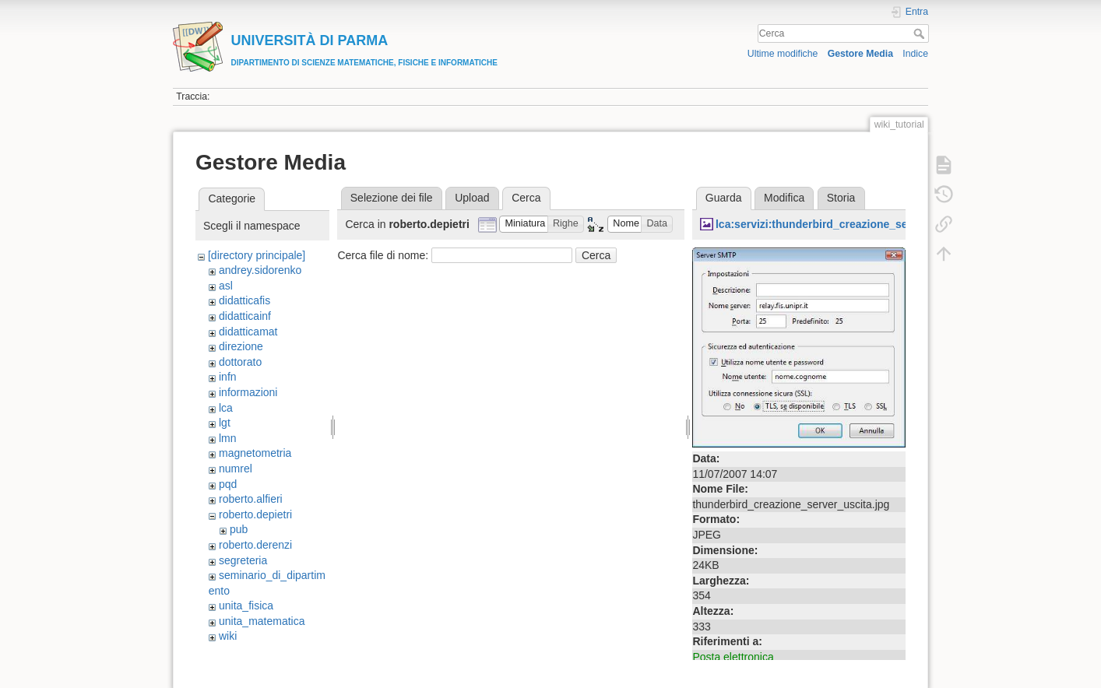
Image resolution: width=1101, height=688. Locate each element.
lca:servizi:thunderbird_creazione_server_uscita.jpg (850, 224)
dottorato (240, 362)
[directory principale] (256, 255)
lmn (228, 438)
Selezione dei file (391, 197)
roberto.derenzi (255, 545)
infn (228, 376)
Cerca (920, 33)
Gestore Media (860, 53)
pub (239, 529)
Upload (472, 197)
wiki (228, 636)
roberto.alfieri (251, 499)
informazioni (248, 392)
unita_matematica (262, 621)
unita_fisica (246, 605)
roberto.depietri (255, 514)
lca (226, 408)
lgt (224, 422)
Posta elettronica (732, 657)
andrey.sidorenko (260, 270)
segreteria (243, 560)
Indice (915, 53)
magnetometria (255, 453)
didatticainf (245, 316)
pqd (228, 484)
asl (226, 285)
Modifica (784, 197)
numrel (235, 468)
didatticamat (248, 331)
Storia (841, 197)
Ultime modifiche (782, 53)
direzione (241, 346)
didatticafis (244, 300)
